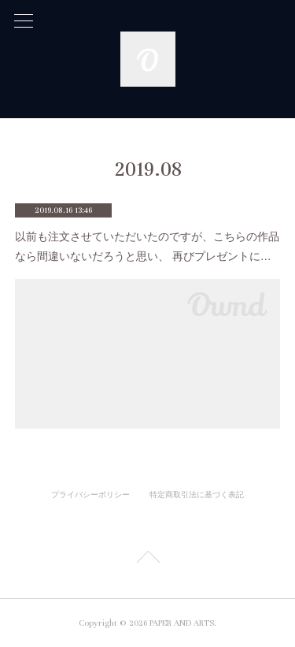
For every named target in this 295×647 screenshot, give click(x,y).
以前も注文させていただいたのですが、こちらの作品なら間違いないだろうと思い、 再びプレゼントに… (147, 246)
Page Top (147, 559)
